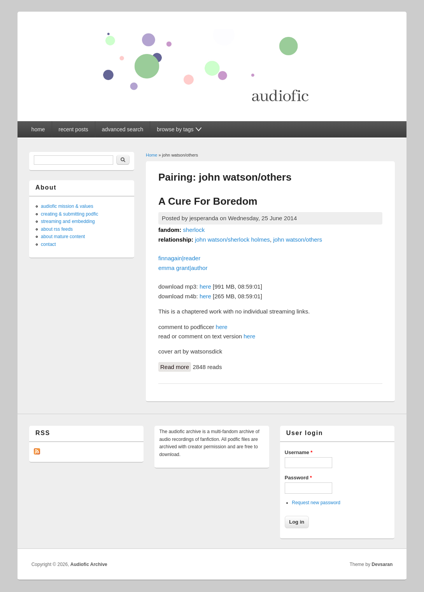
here (205, 286)
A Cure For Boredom (208, 201)
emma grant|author (182, 268)
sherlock (194, 229)
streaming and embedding (68, 221)
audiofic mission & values (67, 206)
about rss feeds (57, 229)
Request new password (316, 502)
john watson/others (297, 239)
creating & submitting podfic (69, 214)
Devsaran (381, 564)
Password (298, 478)
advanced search (123, 129)
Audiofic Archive (88, 564)
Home (151, 155)
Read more (175, 366)
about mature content (63, 236)
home (38, 129)
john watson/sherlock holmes (232, 239)
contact (48, 244)
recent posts (73, 129)
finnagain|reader (179, 258)
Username (299, 452)
